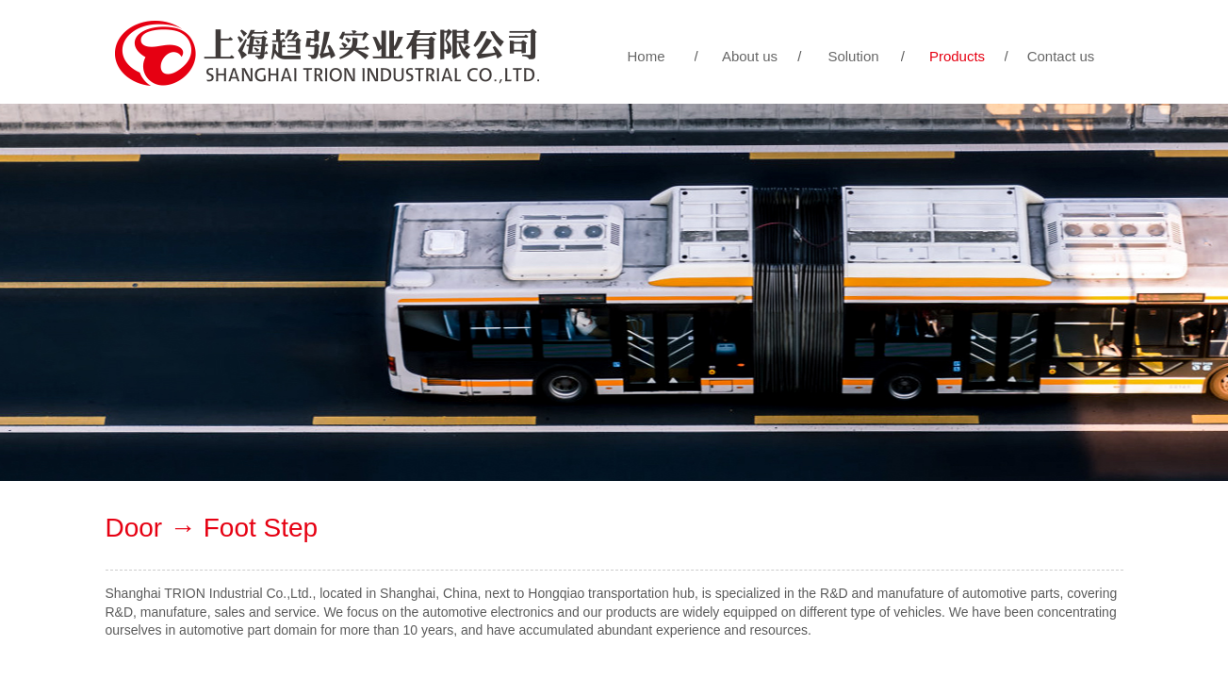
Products (957, 56)
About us (750, 56)
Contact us (1061, 56)
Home (645, 56)
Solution (852, 56)
